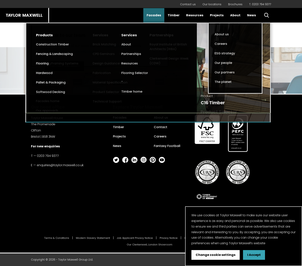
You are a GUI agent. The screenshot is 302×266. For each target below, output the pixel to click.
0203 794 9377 (117, 46)
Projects (217, 15)
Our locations (212, 4)
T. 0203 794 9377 (260, 4)
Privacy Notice (169, 238)
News (251, 15)
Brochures (235, 4)
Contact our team (64, 66)
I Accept (254, 255)
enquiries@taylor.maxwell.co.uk (70, 51)
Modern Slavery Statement (93, 238)
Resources (194, 15)
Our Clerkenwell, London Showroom (149, 244)
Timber (174, 15)
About (235, 15)
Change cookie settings (215, 255)
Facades (154, 15)
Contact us (188, 4)
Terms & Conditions (56, 238)
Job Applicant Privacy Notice (135, 238)
